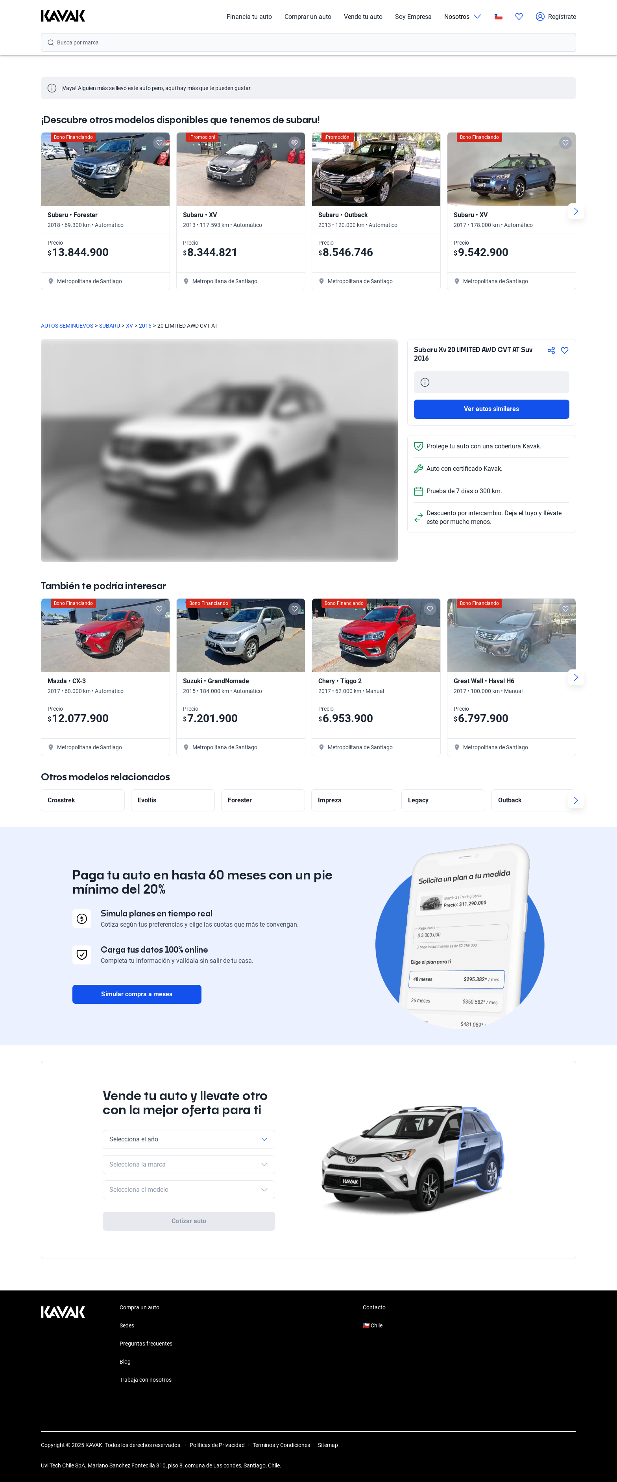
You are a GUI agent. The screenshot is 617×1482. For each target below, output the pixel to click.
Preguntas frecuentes (146, 1343)
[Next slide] (576, 211)
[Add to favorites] (159, 142)
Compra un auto (139, 1307)
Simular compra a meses (136, 994)
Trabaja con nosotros (146, 1380)
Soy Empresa (413, 16)
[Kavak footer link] (63, 1344)
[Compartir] (551, 350)
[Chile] (498, 17)
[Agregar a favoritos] (564, 350)
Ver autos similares (491, 409)
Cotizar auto (189, 1221)
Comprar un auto (307, 16)
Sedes (127, 1325)
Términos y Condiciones (281, 1445)
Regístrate (556, 16)
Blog (125, 1361)
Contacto (374, 1307)
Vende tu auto (363, 16)
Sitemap (328, 1445)
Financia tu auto (249, 16)
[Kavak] (63, 16)
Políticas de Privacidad (217, 1445)
